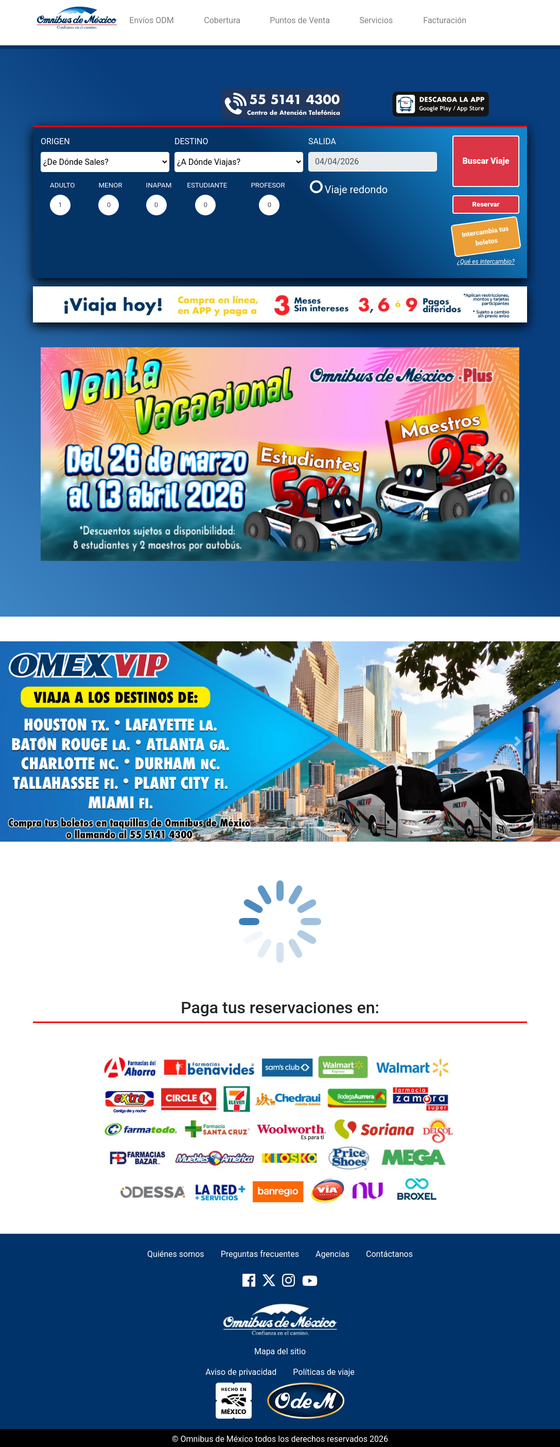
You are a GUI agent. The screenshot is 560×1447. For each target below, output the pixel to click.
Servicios (376, 20)
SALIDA (322, 141)
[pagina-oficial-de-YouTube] (310, 1285)
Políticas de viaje (324, 1372)
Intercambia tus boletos (487, 235)
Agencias (332, 1254)
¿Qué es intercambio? (485, 261)
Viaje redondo (356, 189)
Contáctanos (389, 1254)
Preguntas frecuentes (260, 1254)
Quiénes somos (175, 1254)
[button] (77, 454)
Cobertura (222, 20)
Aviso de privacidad (240, 1372)
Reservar (486, 204)
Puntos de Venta (300, 20)
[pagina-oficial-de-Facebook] (249, 1285)
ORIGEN (55, 141)
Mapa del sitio (280, 1351)
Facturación (444, 20)
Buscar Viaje (486, 161)
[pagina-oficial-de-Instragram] (289, 1285)
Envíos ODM (151, 20)
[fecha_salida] (372, 162)
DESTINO (191, 141)
